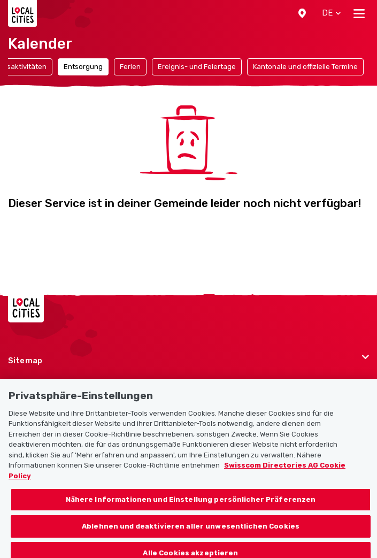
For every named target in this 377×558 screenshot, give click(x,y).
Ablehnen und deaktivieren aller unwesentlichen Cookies (190, 533)
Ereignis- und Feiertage (197, 67)
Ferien (130, 67)
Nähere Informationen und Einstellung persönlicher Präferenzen (191, 506)
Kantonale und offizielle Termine (305, 67)
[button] (302, 13)
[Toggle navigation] (359, 13)
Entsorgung (83, 67)
